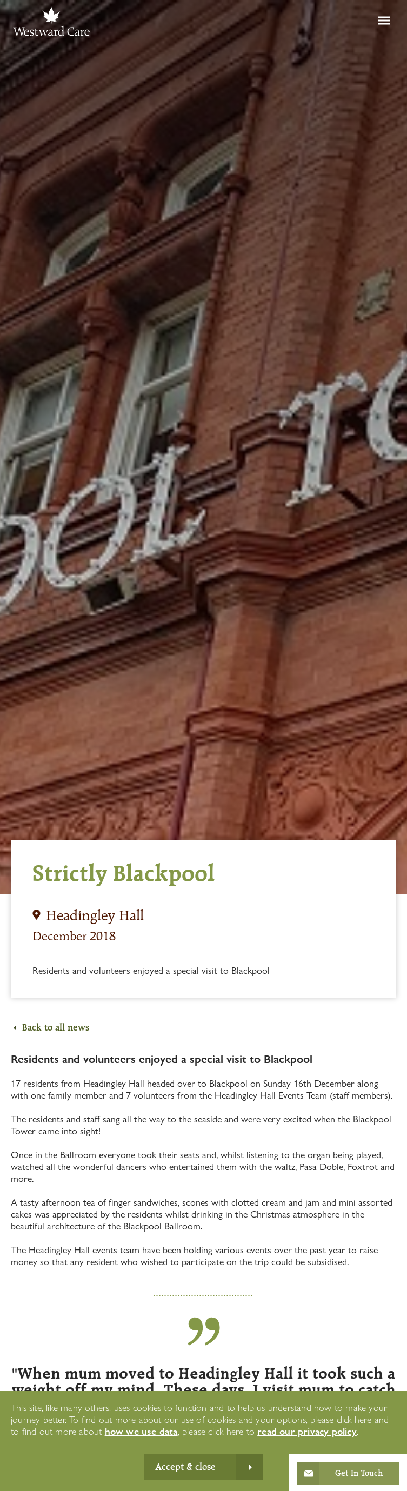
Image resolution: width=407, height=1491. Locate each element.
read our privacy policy (307, 1431)
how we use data (141, 1431)
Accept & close (185, 1466)
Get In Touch (359, 1473)
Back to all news (55, 1027)
